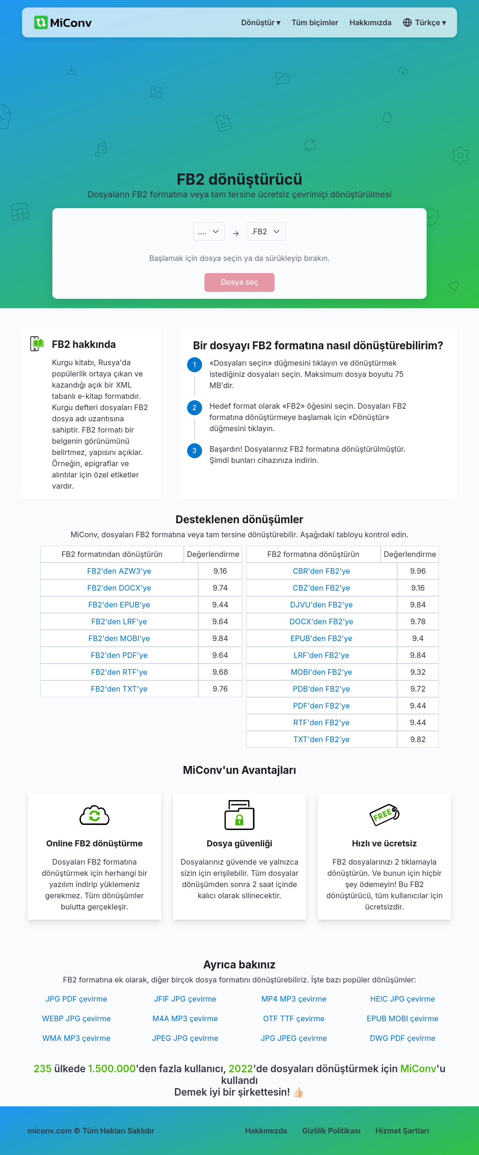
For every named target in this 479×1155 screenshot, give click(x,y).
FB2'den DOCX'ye (119, 587)
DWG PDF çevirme (402, 1038)
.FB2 (259, 231)
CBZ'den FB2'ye (321, 587)
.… (202, 231)
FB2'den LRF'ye (119, 621)
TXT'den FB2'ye (321, 739)
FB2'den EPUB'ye (119, 604)
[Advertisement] (239, 103)
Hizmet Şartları (402, 1130)
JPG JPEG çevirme (294, 1038)
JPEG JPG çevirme (185, 1038)
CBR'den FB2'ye (321, 571)
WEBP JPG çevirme (76, 1018)
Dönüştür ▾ (261, 22)
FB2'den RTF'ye (119, 672)
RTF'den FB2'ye (321, 722)
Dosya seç (239, 282)
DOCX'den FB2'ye (321, 621)
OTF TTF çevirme (294, 1018)
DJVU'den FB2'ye (321, 604)
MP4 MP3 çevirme (294, 998)
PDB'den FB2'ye (321, 688)
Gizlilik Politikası (331, 1130)
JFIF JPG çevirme (185, 998)
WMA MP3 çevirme (76, 1038)
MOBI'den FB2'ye (321, 672)
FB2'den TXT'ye (119, 688)
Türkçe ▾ (424, 22)
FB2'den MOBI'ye (119, 638)
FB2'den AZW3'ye (119, 571)
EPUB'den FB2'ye (321, 638)
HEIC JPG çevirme (402, 998)
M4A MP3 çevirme (185, 1018)
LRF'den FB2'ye (321, 655)
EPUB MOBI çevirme (402, 1018)
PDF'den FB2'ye (321, 705)
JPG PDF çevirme (76, 998)
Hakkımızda (266, 1130)
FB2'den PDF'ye (119, 655)
